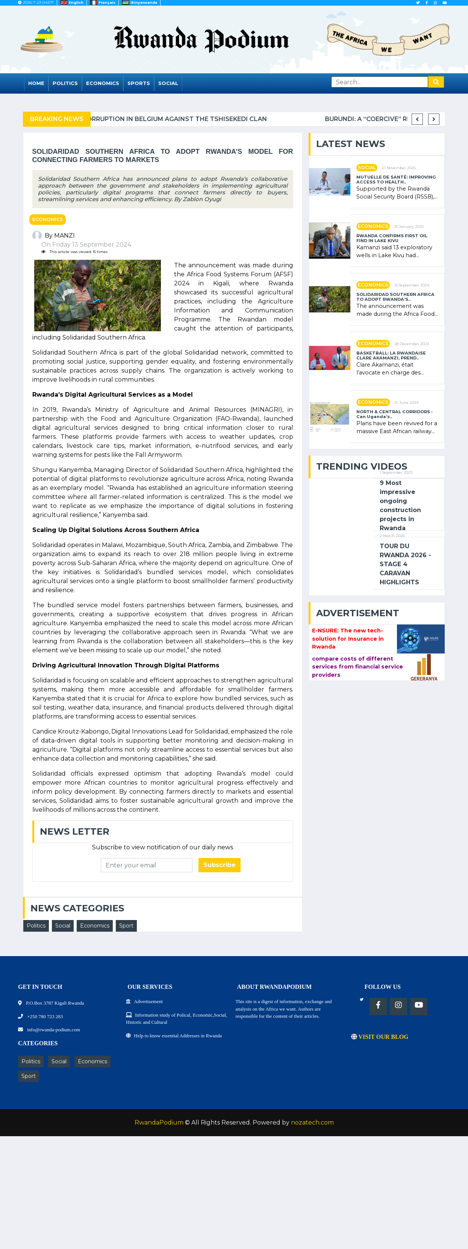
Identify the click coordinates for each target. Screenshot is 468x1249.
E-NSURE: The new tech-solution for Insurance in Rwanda (348, 638)
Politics (65, 83)
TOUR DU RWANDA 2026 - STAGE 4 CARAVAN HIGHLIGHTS (405, 564)
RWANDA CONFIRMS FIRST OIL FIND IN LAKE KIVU (391, 238)
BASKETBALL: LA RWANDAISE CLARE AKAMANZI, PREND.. (391, 356)
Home (36, 83)
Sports (138, 83)
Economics (102, 83)
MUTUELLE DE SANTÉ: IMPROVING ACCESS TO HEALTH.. (396, 180)
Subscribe (219, 865)
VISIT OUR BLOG (380, 1037)
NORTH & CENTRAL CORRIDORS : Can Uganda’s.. (394, 414)
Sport (126, 925)
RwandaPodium (159, 1122)
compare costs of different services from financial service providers (357, 666)
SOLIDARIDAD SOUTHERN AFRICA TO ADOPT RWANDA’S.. (395, 297)
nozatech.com (312, 1122)
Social (168, 83)
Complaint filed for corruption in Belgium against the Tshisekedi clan (217, 119)
